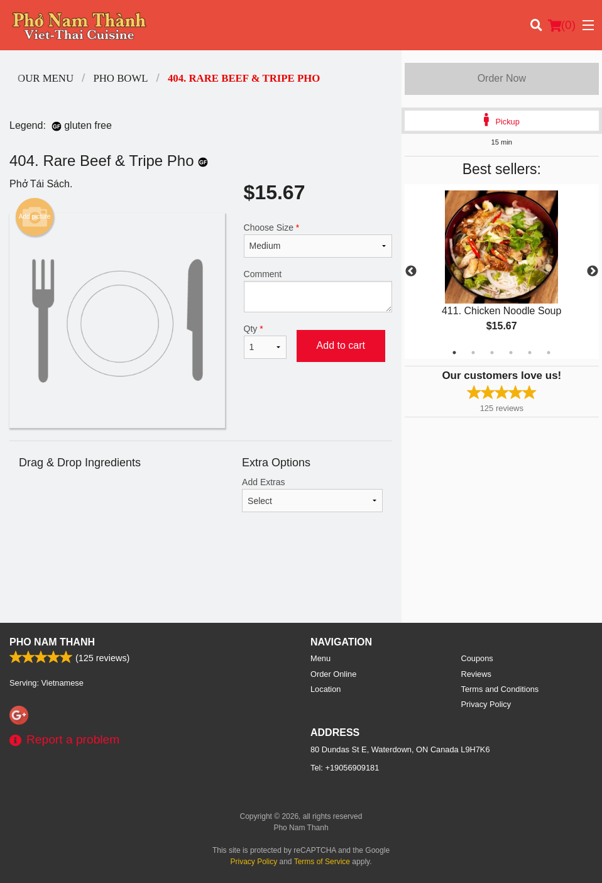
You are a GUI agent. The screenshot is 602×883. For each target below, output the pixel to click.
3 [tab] (492, 352)
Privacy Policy (486, 704)
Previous (411, 271)
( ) (562, 25)
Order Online (333, 674)
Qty (265, 341)
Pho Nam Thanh (52, 642)
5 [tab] (529, 352)
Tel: (344, 767)
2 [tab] (473, 352)
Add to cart (341, 345)
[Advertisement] (200, 582)
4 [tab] (511, 352)
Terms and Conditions (500, 689)
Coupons (477, 658)
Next (592, 271)
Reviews (476, 674)
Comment (318, 290)
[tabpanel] (502, 271)
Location (325, 689)
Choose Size (318, 240)
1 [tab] (454, 352)
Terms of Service (322, 861)
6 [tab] (548, 352)
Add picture (35, 217)
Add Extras (312, 494)
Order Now (502, 78)
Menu (320, 658)
